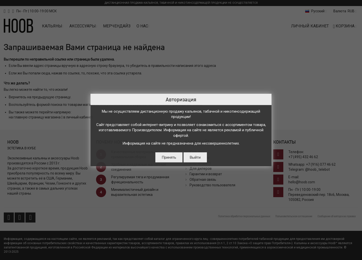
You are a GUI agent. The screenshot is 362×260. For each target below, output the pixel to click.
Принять (169, 157)
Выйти (195, 157)
